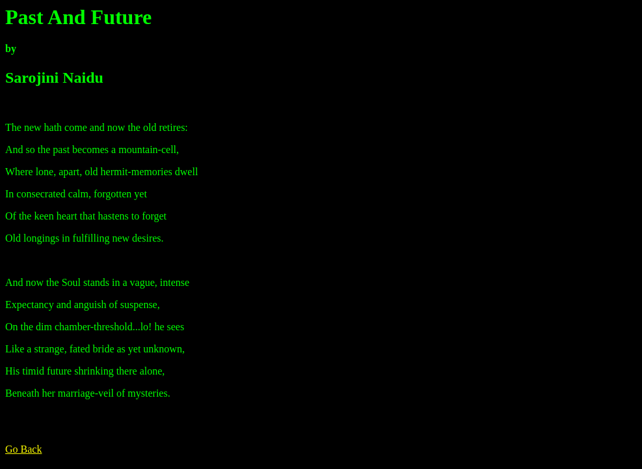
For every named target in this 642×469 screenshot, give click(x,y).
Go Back (23, 449)
